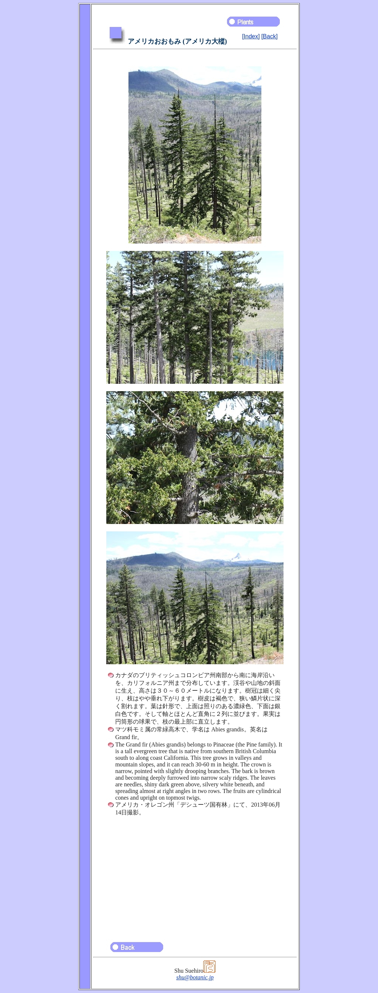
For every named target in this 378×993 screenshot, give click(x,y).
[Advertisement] (195, 875)
